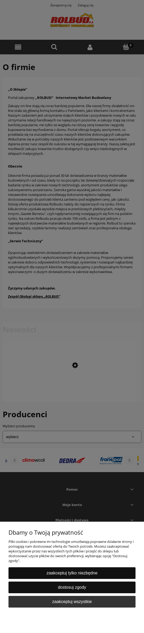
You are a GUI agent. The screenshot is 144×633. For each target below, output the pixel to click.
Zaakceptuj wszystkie (72, 601)
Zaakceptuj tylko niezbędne (71, 573)
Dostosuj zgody (72, 587)
